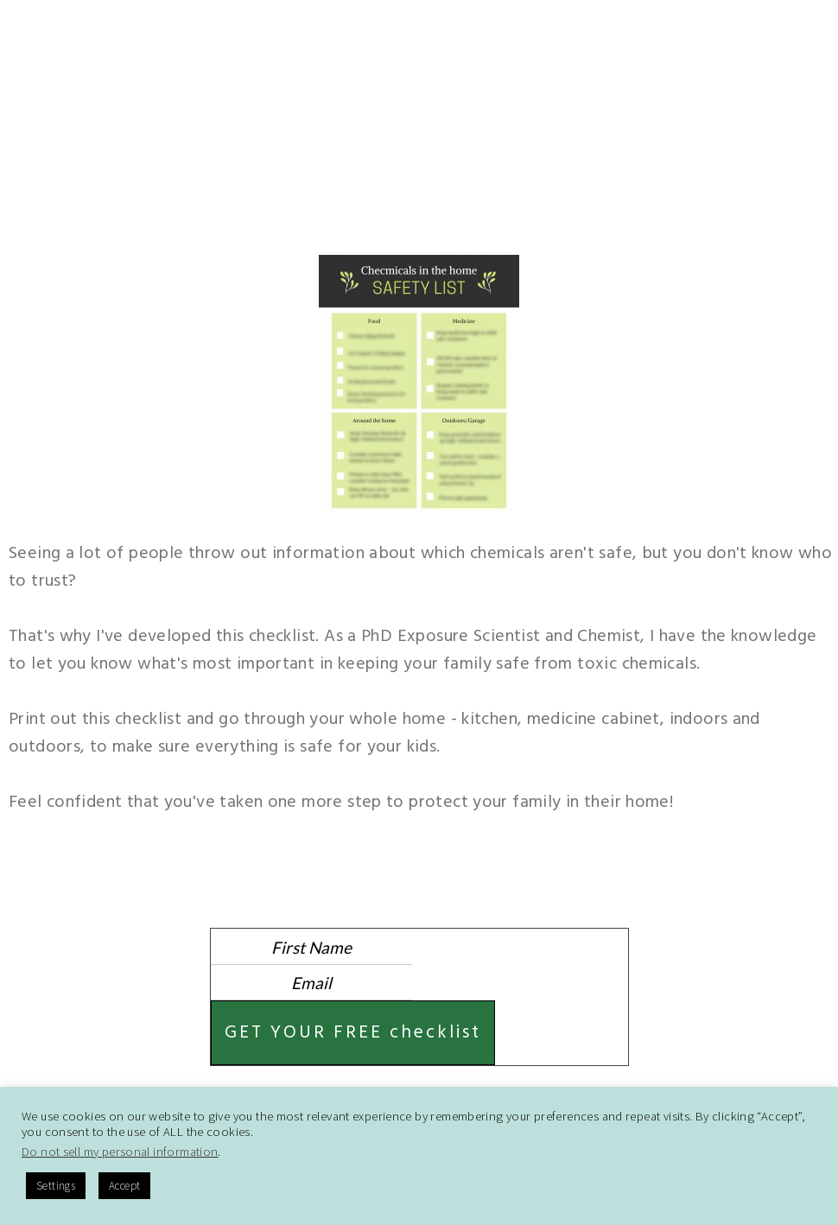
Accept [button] (124, 1185)
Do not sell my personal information (120, 1151)
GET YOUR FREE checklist (353, 1033)
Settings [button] (55, 1185)
